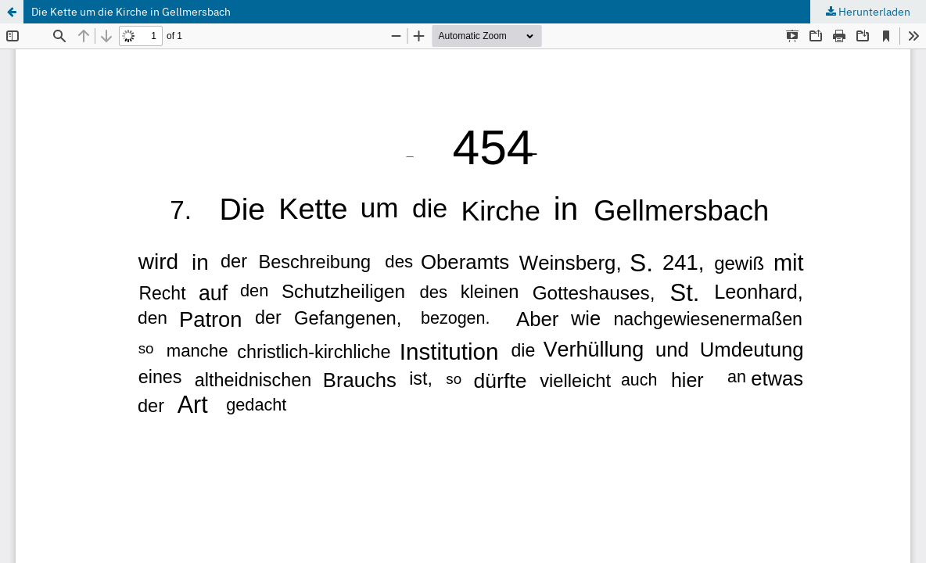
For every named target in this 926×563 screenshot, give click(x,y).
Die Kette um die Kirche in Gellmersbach (131, 12)
